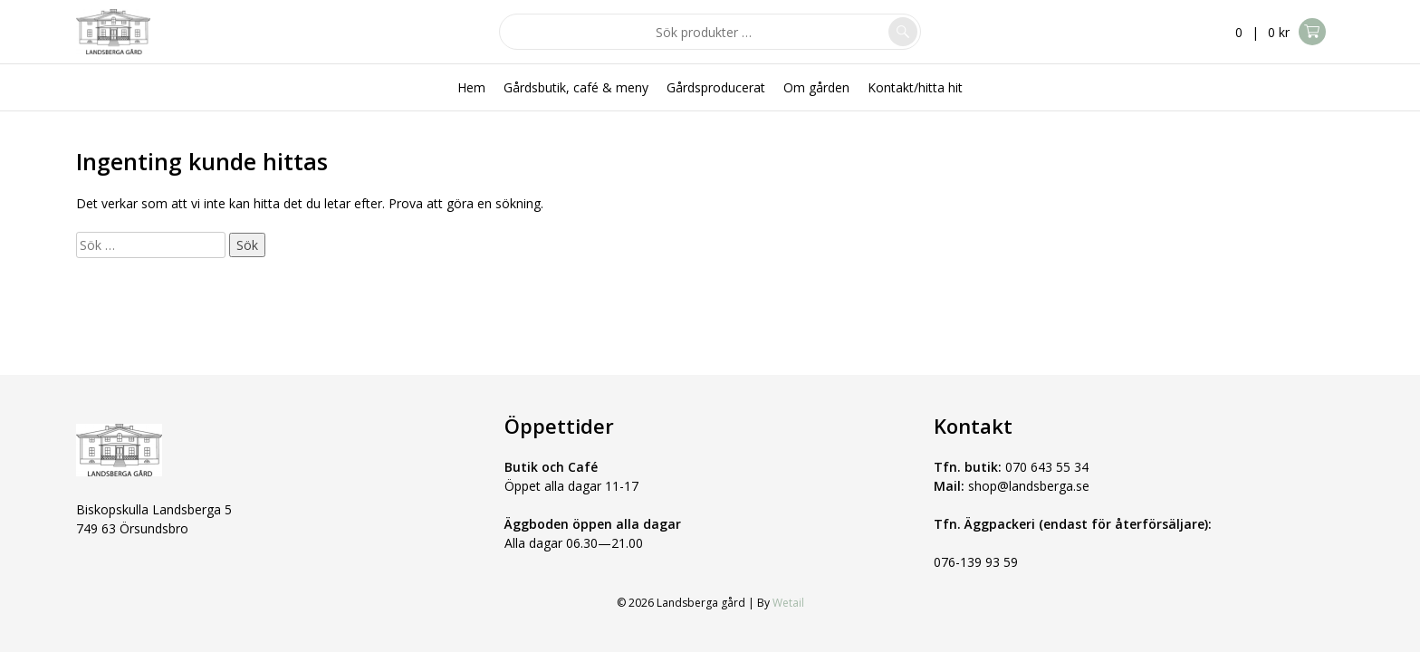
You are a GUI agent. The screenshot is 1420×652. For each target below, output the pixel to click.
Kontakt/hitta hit (915, 87)
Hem (471, 87)
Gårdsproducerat (716, 87)
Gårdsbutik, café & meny (576, 87)
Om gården (816, 87)
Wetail (788, 602)
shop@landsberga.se (1028, 485)
